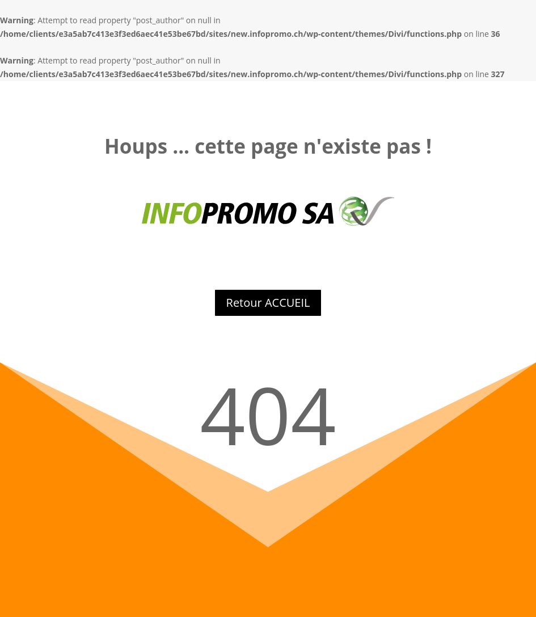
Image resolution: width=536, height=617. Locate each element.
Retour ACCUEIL (268, 302)
